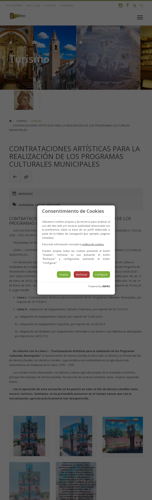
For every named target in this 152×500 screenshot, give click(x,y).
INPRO (106, 286)
